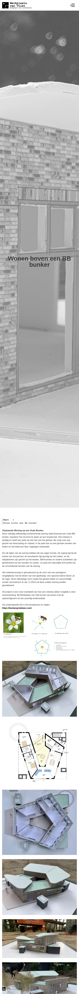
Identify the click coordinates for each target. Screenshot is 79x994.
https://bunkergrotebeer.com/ (17, 608)
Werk (6, 520)
